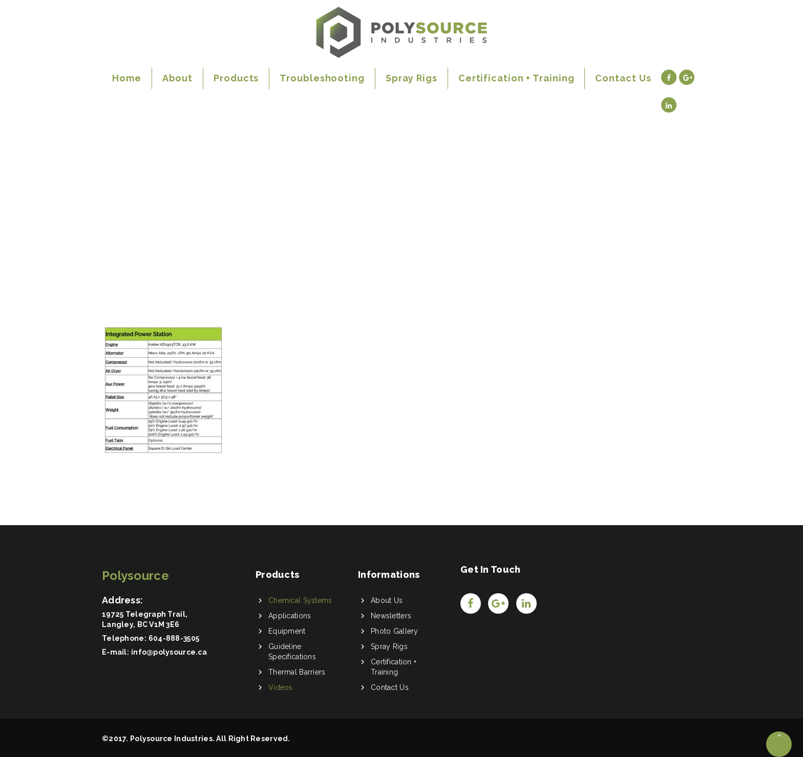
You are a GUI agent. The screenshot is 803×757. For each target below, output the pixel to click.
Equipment (287, 631)
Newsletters (391, 616)
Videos (280, 687)
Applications (289, 616)
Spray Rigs (389, 646)
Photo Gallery (394, 631)
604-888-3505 (174, 638)
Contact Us (390, 687)
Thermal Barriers (296, 672)
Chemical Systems (300, 600)
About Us (387, 600)
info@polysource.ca (169, 652)
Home (119, 209)
